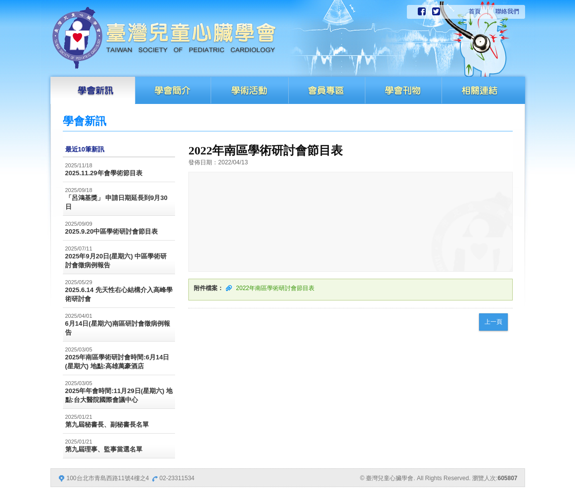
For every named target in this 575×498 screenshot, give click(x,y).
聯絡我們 (507, 11)
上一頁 (493, 321)
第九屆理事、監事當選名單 (103, 449)
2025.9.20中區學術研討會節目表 (111, 231)
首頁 (475, 11)
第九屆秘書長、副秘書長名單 (107, 424)
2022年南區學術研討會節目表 (275, 288)
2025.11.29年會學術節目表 (103, 173)
